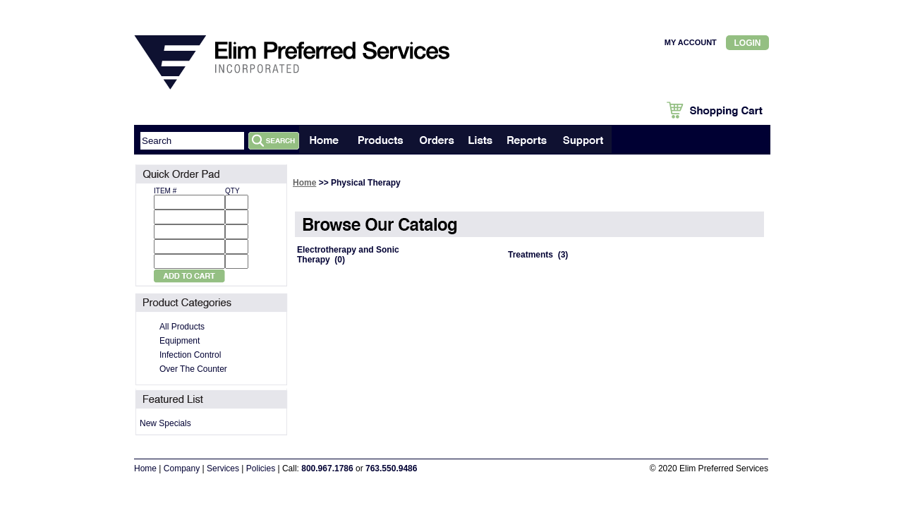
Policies (260, 468)
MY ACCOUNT (691, 42)
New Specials (165, 423)
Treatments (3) (538, 255)
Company (182, 468)
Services (223, 468)
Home (304, 183)
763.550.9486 (391, 468)
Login (747, 43)
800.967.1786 (327, 468)
